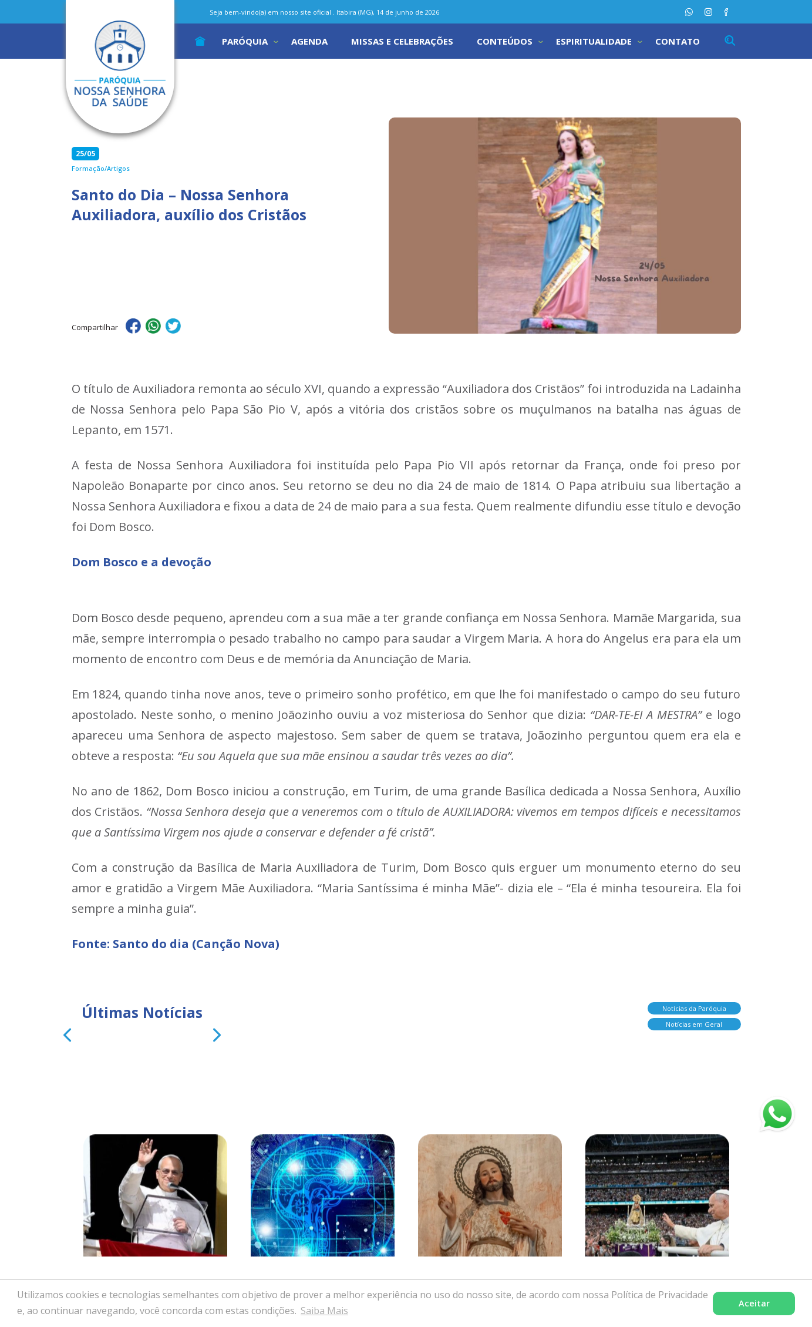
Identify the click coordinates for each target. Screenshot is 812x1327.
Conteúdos (505, 41)
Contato (677, 41)
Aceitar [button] (754, 1303)
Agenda (309, 41)
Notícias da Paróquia (694, 1012)
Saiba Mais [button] (324, 1310)
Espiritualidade (594, 41)
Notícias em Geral (694, 1028)
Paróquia (245, 41)
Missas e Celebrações (402, 41)
